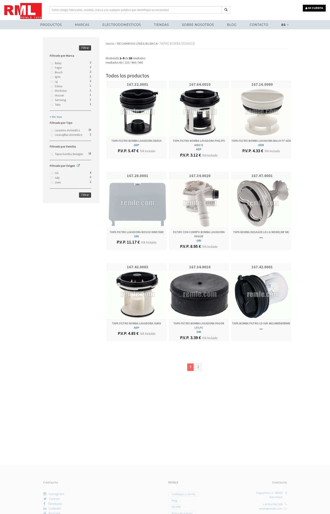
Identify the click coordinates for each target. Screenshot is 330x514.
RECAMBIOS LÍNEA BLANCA (138, 43)
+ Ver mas (56, 117)
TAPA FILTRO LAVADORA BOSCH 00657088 (136, 232)
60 (120, 62)
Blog (232, 25)
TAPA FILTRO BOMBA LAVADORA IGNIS (136, 323)
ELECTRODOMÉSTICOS (122, 25)
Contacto (259, 25)
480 (133, 62)
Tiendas (161, 25)
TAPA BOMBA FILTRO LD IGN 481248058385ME (261, 323)
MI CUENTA (314, 8)
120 (127, 62)
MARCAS (82, 25)
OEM (261, 145)
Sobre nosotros (198, 25)
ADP (136, 145)
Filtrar (85, 48)
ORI (136, 236)
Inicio (111, 43)
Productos (51, 25)
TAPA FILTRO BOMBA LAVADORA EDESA (136, 141)
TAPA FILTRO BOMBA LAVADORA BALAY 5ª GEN (261, 141)
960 (140, 62)
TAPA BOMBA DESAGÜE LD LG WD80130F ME (261, 232)
